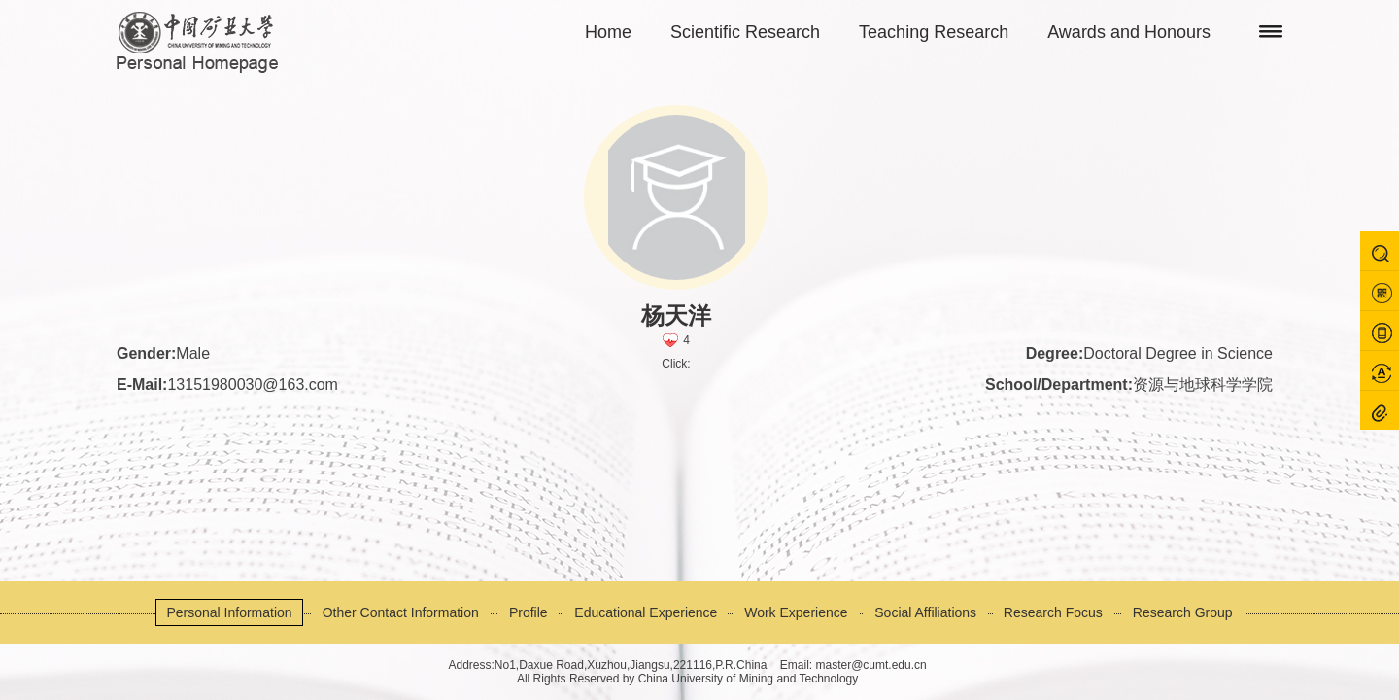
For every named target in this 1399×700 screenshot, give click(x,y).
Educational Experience (645, 612)
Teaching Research (933, 32)
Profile (528, 612)
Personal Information (228, 612)
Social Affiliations (925, 612)
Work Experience (795, 612)
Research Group (1183, 612)
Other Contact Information (401, 612)
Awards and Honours (1129, 32)
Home (608, 32)
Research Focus (1053, 612)
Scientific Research (745, 32)
